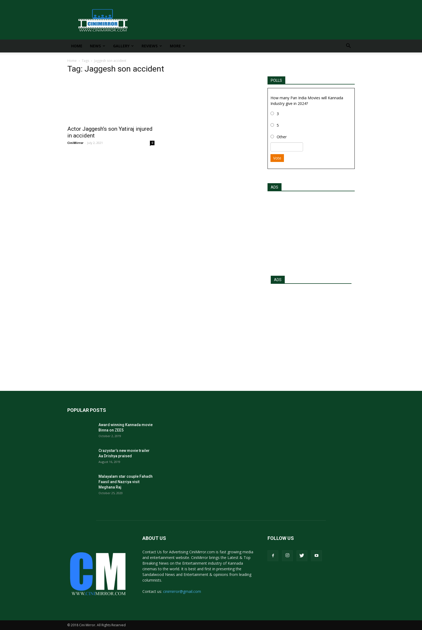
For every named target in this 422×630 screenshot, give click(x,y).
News (97, 45)
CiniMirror (75, 143)
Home (76, 45)
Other (282, 136)
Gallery (123, 45)
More (177, 45)
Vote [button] (277, 158)
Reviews (152, 45)
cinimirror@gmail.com (182, 591)
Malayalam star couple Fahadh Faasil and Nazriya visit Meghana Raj (126, 481)
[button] (348, 46)
